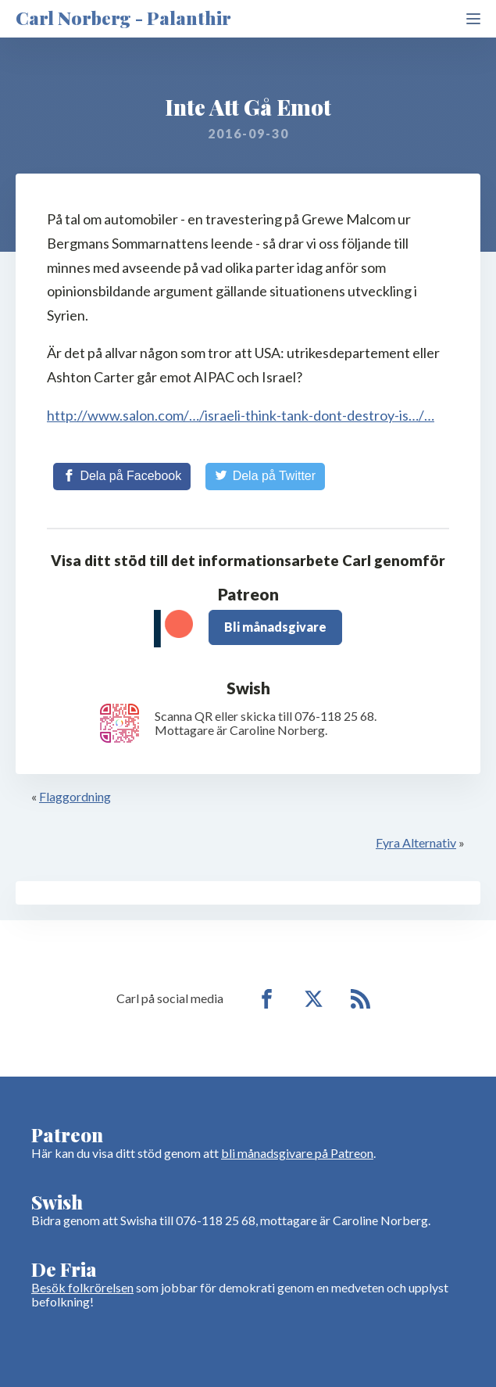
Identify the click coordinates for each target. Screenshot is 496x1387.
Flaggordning (75, 796)
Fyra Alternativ (416, 842)
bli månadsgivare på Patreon (297, 1152)
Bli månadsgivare (275, 626)
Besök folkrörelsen (82, 1287)
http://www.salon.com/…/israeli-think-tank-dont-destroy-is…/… (240, 415)
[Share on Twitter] (265, 476)
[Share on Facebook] (122, 476)
